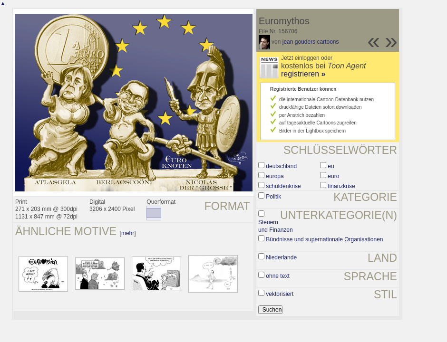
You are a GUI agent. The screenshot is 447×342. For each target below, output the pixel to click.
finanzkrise (341, 186)
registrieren (303, 74)
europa (274, 176)
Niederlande (281, 257)
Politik (273, 196)
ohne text (277, 276)
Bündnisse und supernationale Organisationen (324, 239)
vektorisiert (279, 294)
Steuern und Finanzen (275, 226)
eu (331, 166)
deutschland (281, 166)
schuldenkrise (283, 186)
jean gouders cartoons (310, 41)
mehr (127, 233)
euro (333, 176)
